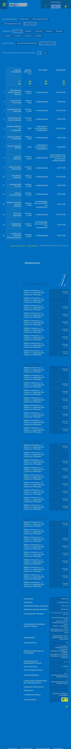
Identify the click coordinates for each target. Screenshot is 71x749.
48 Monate (59, 31)
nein (45, 53)
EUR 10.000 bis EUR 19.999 (12, 23)
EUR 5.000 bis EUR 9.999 (40, 19)
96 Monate (38, 36)
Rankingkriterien (33, 245)
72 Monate (18, 36)
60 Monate (7, 36)
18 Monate (28, 31)
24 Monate (38, 31)
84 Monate (28, 36)
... (68, 92)
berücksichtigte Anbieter (17, 245)
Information (56, 2)
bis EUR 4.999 (24, 19)
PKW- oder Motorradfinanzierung (27, 43)
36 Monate (49, 31)
